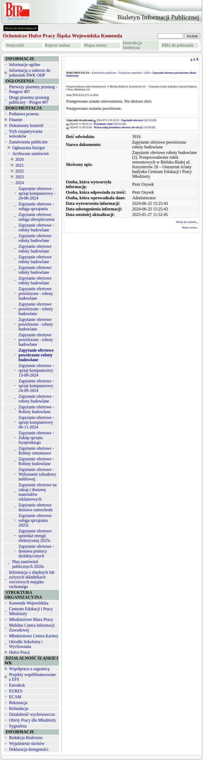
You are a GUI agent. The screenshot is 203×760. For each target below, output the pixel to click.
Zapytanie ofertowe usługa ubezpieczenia (36, 217)
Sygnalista (18, 726)
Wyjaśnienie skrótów (27, 743)
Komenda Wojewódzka (28, 603)
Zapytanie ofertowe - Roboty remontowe (36, 450)
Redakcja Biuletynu (26, 737)
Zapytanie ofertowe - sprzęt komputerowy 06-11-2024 (36, 422)
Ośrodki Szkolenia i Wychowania (26, 644)
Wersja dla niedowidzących (21, 28)
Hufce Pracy (19, 652)
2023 (19, 177)
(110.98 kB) (124, 127)
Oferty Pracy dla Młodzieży (32, 720)
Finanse (15, 119)
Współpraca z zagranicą (29, 668)
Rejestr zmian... (190, 227)
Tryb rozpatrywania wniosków (25, 133)
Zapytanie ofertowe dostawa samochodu (36, 507)
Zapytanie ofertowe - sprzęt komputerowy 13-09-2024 (36, 370)
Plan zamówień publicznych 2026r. (28, 564)
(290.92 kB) (110, 123)
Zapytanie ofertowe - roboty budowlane (36, 227)
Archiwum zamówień (30, 153)
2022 (19, 171)
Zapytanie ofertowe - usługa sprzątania (36, 206)
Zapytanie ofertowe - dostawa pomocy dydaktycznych (36, 551)
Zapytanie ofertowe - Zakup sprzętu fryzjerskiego (36, 438)
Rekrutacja (18, 702)
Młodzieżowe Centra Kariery (33, 636)
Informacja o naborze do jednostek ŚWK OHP (29, 72)
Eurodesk (17, 685)
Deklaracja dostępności (28, 749)
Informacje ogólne (24, 64)
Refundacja (18, 708)
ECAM (15, 697)
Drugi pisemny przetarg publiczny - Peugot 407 (29, 99)
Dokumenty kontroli (26, 125)
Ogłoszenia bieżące (28, 147)
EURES (15, 691)
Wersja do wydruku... (187, 221)
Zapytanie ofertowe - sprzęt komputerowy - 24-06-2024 (37, 193)
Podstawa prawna (24, 114)
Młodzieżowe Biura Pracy (31, 619)
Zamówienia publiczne (28, 142)
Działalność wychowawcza (32, 714)
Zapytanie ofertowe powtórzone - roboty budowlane (36, 293)
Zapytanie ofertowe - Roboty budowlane (36, 409)
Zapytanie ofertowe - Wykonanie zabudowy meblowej (37, 474)
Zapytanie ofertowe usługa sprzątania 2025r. (35, 520)
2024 (19, 182)
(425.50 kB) (138, 120)
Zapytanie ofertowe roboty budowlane (35, 238)
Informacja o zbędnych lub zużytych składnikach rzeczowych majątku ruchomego (31, 579)
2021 (19, 165)
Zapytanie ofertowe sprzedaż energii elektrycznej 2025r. (35, 536)
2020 (19, 159)
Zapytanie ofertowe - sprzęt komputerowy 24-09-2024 (36, 386)
